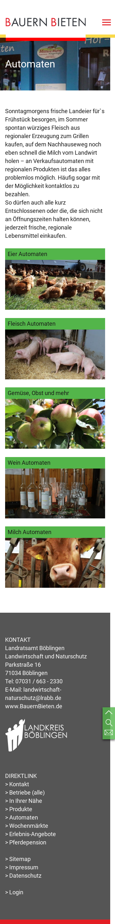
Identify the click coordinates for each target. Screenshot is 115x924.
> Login (14, 892)
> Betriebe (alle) (25, 792)
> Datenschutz (23, 875)
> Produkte (18, 809)
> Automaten (21, 817)
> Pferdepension (25, 842)
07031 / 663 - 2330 (39, 681)
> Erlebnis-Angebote (30, 834)
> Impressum (21, 867)
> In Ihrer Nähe (23, 800)
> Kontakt (17, 784)
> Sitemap (18, 859)
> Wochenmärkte (26, 825)
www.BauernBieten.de (33, 706)
